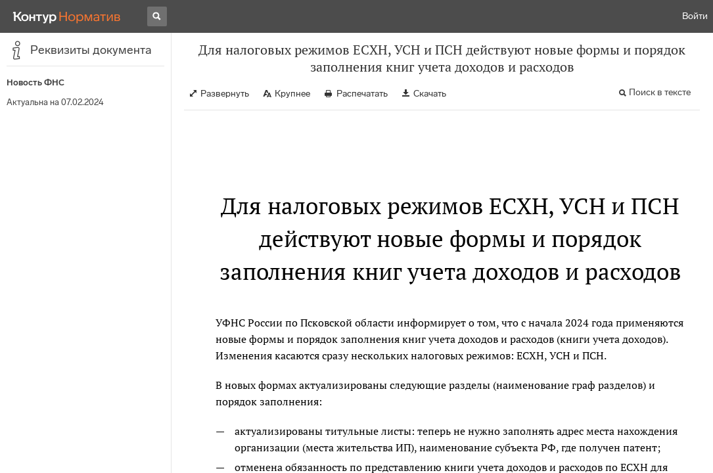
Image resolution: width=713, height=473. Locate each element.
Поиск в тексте (660, 92)
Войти (695, 16)
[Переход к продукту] (67, 16)
